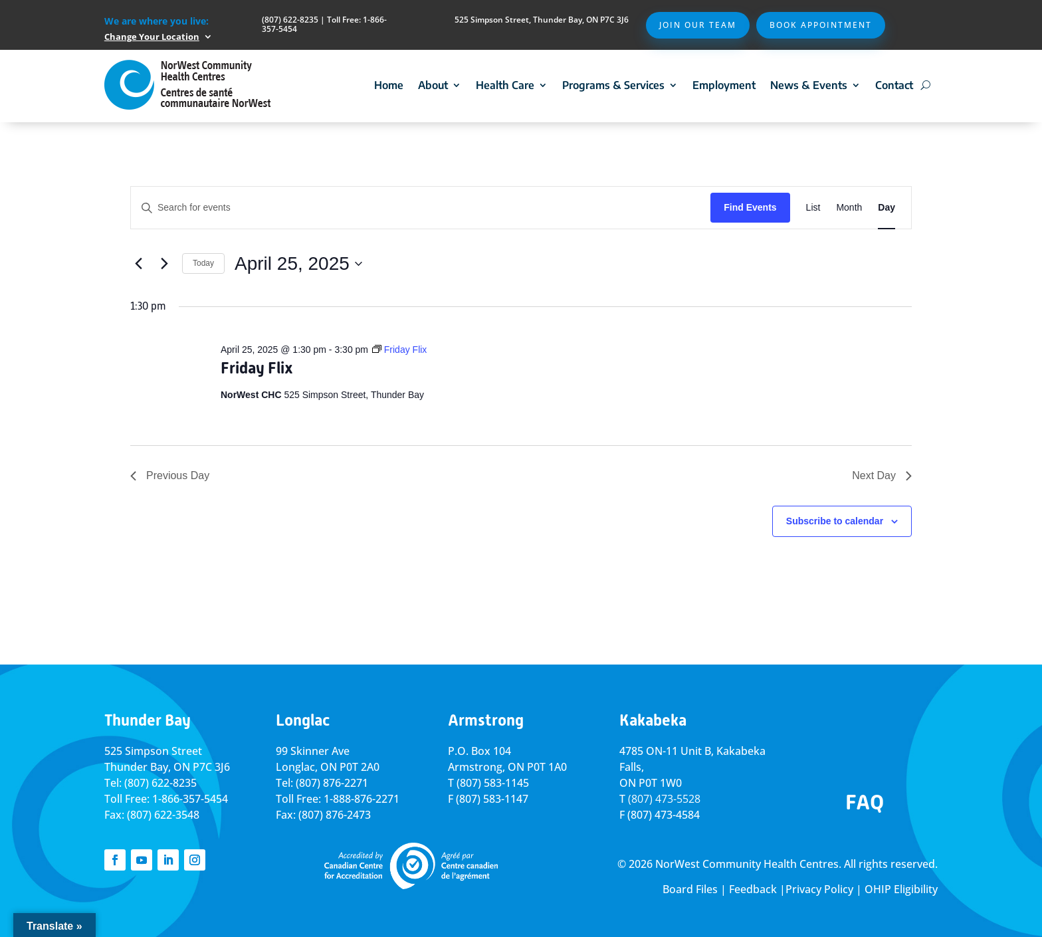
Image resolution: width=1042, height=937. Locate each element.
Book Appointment (821, 25)
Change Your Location (151, 37)
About (433, 85)
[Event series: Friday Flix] (399, 349)
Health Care (505, 85)
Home (388, 85)
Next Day (882, 475)
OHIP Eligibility (901, 889)
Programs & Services (613, 85)
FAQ (864, 802)
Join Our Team (697, 25)
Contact (894, 85)
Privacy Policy (819, 889)
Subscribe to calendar (834, 521)
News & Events (808, 85)
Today (203, 263)
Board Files (690, 889)
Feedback (753, 889)
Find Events (750, 207)
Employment (724, 85)
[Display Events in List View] (813, 208)
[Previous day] (138, 264)
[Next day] (164, 264)
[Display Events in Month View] (849, 208)
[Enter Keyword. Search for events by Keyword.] (420, 208)
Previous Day (169, 475)
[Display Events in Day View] (886, 208)
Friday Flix (257, 368)
